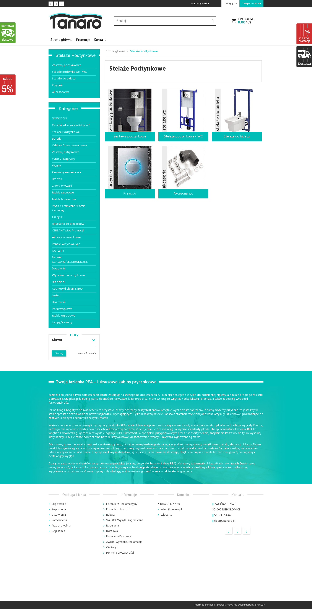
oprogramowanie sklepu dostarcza (237, 605)
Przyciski (57, 85)
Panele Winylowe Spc (66, 244)
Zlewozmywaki (62, 185)
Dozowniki (59, 268)
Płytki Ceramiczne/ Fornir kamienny (68, 208)
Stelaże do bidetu (63, 78)
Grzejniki (57, 217)
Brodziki (57, 179)
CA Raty (111, 547)
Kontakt (100, 40)
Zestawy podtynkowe (66, 65)
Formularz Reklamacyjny (121, 504)
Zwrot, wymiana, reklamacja (124, 542)
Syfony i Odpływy (63, 159)
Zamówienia (60, 520)
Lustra (56, 295)
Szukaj (59, 353)
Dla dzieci (58, 282)
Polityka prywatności (120, 552)
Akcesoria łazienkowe (66, 237)
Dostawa (112, 531)
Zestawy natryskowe (65, 152)
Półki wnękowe (62, 309)
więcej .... (166, 514)
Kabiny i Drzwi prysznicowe (69, 145)
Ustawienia (59, 514)
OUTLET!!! (58, 250)
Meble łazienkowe (64, 199)
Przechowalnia (61, 525)
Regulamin (58, 531)
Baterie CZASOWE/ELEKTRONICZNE (70, 259)
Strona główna (61, 40)
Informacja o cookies (205, 605)
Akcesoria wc (60, 92)
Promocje (83, 40)
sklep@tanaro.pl (171, 509)
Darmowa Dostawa (118, 536)
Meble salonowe (63, 192)
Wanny (56, 165)
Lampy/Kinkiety (62, 322)
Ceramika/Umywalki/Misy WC (71, 125)
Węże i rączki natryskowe (68, 275)
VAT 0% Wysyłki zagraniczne (124, 520)
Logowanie (59, 504)
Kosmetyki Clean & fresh (67, 288)
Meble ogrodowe (63, 315)
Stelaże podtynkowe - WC (69, 71)
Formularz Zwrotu (117, 509)
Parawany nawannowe (66, 172)
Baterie (57, 138)
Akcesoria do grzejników (68, 223)
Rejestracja (59, 509)
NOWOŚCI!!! (59, 118)
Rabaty (110, 514)
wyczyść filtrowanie (87, 353)
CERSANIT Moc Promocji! (68, 230)
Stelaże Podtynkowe (75, 55)
